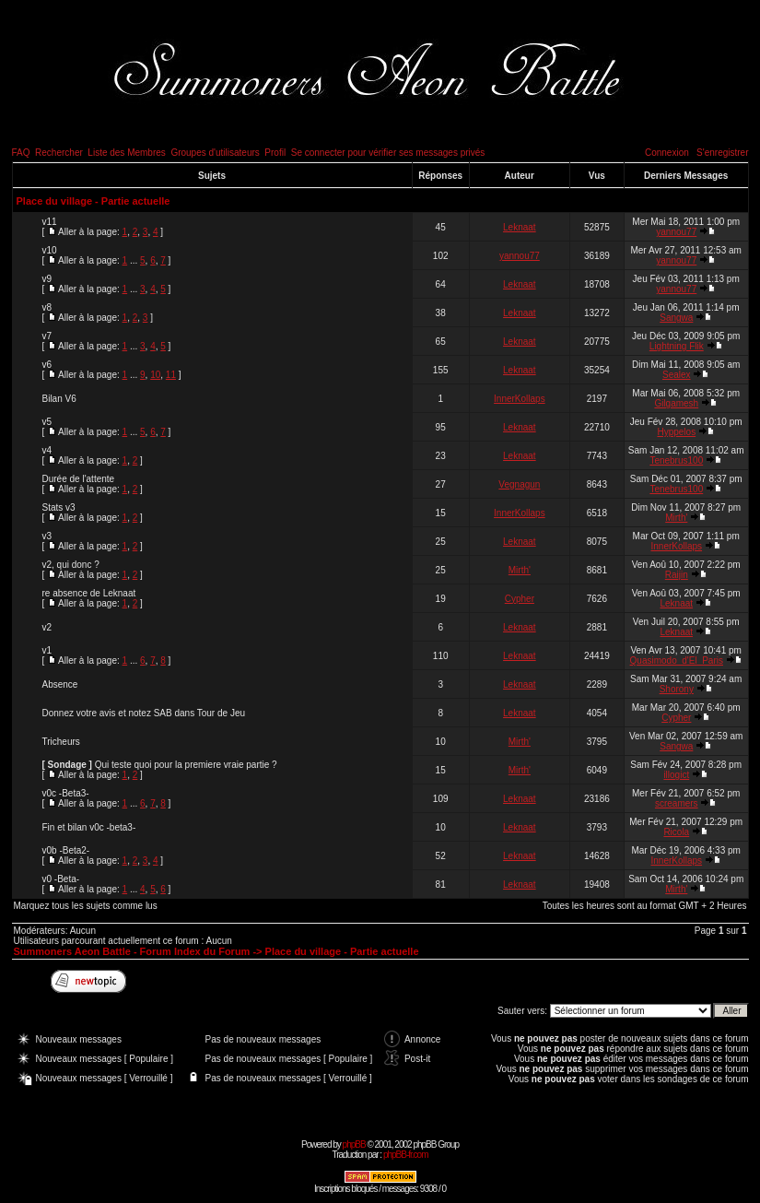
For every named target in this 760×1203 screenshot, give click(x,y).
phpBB (354, 1144)
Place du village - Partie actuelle (93, 200)
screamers (676, 803)
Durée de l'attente (78, 479)
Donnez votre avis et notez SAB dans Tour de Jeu (144, 713)
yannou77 (676, 232)
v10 (49, 250)
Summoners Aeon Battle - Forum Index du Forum (132, 951)
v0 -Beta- (61, 879)
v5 (47, 422)
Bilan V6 (59, 399)
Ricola (676, 832)
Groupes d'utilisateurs (214, 152)
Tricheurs (61, 742)
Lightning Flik (676, 346)
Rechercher (59, 152)
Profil (275, 152)
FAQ (21, 152)
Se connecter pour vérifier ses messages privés (388, 152)
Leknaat (519, 227)
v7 (47, 336)
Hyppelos (676, 432)
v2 (47, 627)
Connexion (667, 152)
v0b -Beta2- (66, 850)
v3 (47, 536)
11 (171, 375)
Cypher (519, 599)
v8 (47, 307)
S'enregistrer (722, 152)
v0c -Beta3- (65, 793)
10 (155, 375)
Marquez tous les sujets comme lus (86, 906)
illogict (676, 775)
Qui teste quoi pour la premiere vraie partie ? (186, 765)
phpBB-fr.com (405, 1155)
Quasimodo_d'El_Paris (676, 660)
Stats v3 (59, 507)
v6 (47, 365)
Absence (60, 684)
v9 (47, 279)
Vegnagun (519, 484)
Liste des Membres (126, 152)
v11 (49, 222)
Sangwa (676, 318)
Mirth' (676, 518)
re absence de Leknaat (89, 593)
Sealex (676, 375)
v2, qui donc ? (70, 565)
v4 (47, 450)
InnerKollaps (519, 399)
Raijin (676, 575)
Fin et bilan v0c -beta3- (89, 827)
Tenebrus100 (676, 460)
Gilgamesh (676, 403)
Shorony (677, 689)
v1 (47, 650)
